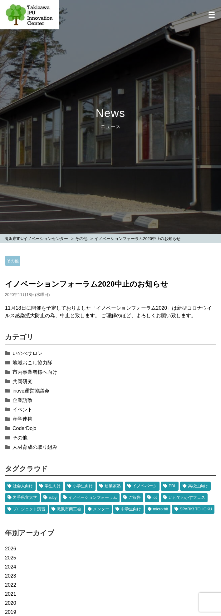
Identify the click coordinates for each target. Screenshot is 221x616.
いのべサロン (27, 353)
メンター (101, 509)
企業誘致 (22, 400)
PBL (172, 485)
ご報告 (135, 497)
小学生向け (83, 485)
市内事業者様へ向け (34, 372)
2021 (10, 594)
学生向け (53, 485)
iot (155, 497)
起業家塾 (113, 485)
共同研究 (22, 381)
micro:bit (160, 509)
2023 (10, 575)
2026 (10, 548)
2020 (10, 603)
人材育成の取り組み (34, 447)
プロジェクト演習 (29, 509)
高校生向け (198, 485)
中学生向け (131, 509)
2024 (10, 566)
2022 (10, 585)
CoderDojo (24, 428)
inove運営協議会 (30, 390)
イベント (22, 409)
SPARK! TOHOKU (196, 509)
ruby (52, 497)
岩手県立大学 (25, 497)
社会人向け (23, 485)
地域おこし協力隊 (32, 362)
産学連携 (22, 419)
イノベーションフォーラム (92, 497)
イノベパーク (145, 485)
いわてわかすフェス (187, 497)
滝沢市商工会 (69, 509)
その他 (13, 260)
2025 (10, 557)
